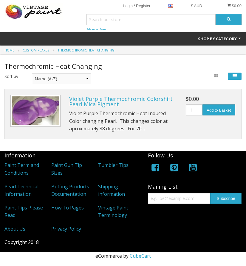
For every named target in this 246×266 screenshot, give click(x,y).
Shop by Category (220, 38)
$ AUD (196, 6)
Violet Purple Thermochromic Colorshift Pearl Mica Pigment (121, 101)
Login (128, 6)
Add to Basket (219, 110)
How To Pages (67, 207)
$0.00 (234, 5)
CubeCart (140, 256)
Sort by (11, 76)
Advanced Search (97, 29)
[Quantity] (194, 109)
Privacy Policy (66, 229)
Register (143, 6)
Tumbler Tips (113, 165)
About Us (14, 229)
